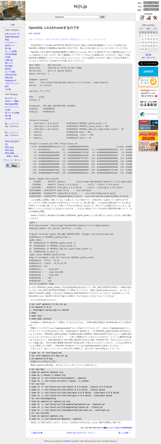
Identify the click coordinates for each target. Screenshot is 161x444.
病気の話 (9, 77)
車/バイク (9, 63)
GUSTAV (66, 441)
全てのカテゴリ (13, 34)
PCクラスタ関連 (12, 113)
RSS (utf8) (9, 153)
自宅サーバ (10, 45)
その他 (8, 89)
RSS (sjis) (9, 150)
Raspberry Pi (10, 80)
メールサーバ (11, 42)
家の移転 (9, 66)
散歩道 (8, 69)
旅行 (7, 86)
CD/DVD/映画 (11, 54)
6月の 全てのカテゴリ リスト (80, 433)
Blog (7, 40)
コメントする (114, 428)
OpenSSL (37, 33)
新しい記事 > (124, 433)
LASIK (8, 57)
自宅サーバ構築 (12, 101)
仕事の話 (9, 60)
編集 (105, 428)
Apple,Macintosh (12, 37)
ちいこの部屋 (11, 51)
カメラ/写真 (10, 72)
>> (155, 29)
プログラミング (12, 83)
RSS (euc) (9, 147)
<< (141, 29)
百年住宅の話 (11, 75)
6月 (148, 29)
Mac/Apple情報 (11, 104)
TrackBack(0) (126, 428)
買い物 (8, 48)
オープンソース (12, 107)
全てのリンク (11, 98)
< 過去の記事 (37, 433)
